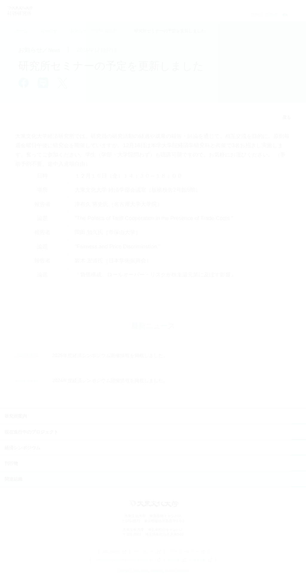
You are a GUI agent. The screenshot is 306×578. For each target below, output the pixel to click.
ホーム (21, 30)
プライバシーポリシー (186, 552)
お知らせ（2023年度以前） (95, 30)
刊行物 (11, 463)
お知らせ (49, 30)
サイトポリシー (147, 552)
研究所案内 (15, 416)
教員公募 (177, 560)
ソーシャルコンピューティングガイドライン (127, 560)
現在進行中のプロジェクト (31, 431)
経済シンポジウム (22, 447)
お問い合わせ (114, 552)
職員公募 (203, 560)
